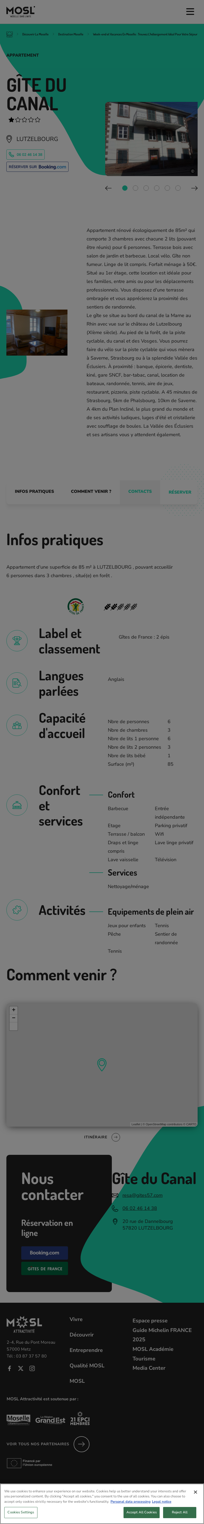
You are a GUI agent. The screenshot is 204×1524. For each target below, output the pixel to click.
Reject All (180, 1516)
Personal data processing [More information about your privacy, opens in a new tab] (130, 1506)
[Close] (195, 1496)
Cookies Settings (20, 1516)
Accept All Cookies (141, 1516)
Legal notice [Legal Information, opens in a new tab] (161, 1506)
